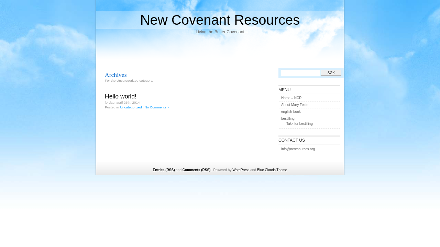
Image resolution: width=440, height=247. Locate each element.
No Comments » (157, 107)
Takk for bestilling (299, 124)
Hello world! (120, 96)
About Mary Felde (294, 105)
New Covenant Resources (220, 19)
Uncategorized (131, 107)
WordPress (240, 170)
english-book (291, 112)
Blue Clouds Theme (272, 170)
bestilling (288, 118)
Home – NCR (291, 98)
